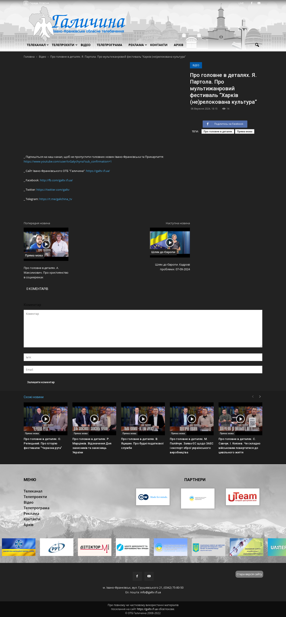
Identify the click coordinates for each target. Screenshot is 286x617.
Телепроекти (65, 45)
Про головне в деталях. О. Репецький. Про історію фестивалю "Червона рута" (43, 443)
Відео (196, 65)
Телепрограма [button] (109, 45)
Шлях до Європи (163, 252)
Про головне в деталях (218, 131)
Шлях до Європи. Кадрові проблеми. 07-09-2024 (172, 266)
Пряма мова (244, 131)
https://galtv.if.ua (147, 609)
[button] (257, 45)
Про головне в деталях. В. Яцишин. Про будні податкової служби (142, 443)
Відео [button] (85, 45)
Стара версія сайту (249, 574)
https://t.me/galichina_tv (55, 199)
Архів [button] (178, 45)
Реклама (137, 45)
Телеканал (38, 45)
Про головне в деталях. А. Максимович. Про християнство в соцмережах (46, 272)
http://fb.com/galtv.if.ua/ (56, 180)
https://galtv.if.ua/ (98, 171)
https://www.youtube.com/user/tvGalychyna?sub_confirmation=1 (68, 161)
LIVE (242, 3)
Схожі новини (34, 397)
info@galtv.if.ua (150, 592)
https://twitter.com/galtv (52, 190)
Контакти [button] (159, 45)
